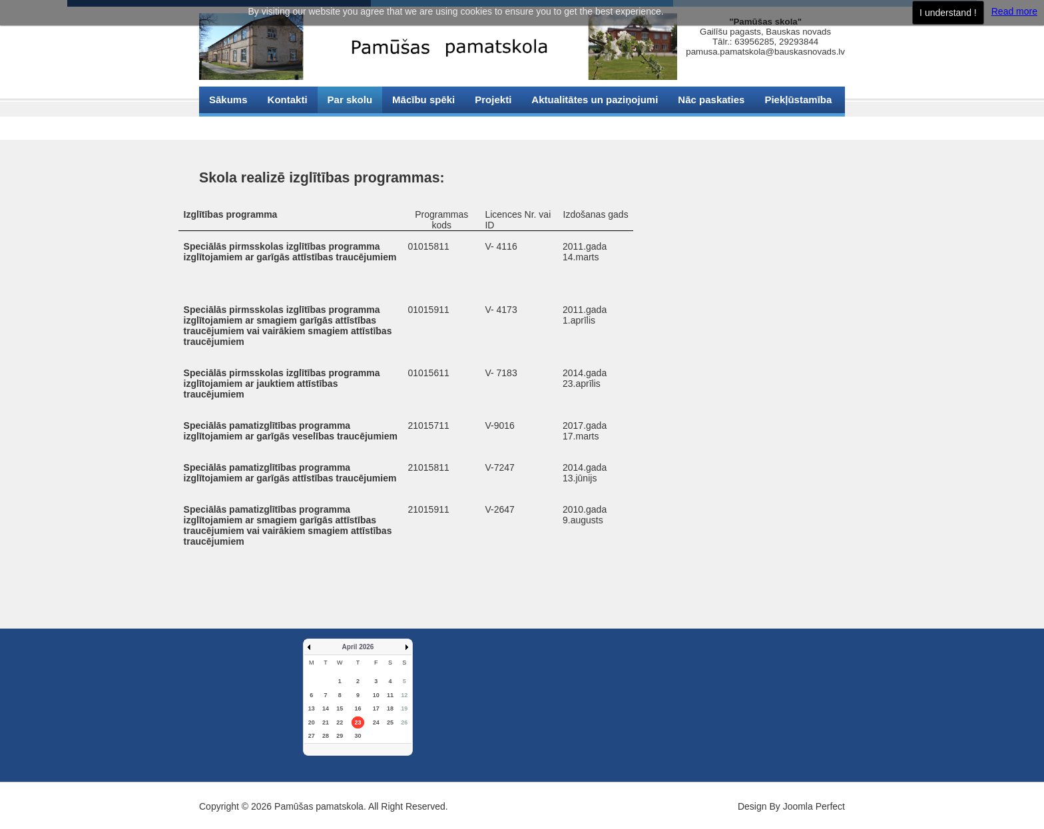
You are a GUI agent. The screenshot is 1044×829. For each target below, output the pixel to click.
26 (404, 722)
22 (339, 722)
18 (390, 708)
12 (404, 695)
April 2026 (358, 647)
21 (325, 722)
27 (311, 735)
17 (376, 708)
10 (376, 695)
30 (357, 735)
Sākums (228, 99)
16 (357, 708)
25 (390, 722)
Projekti (493, 99)
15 (339, 708)
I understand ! (948, 12)
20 (311, 722)
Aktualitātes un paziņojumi (594, 99)
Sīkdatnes (232, 126)
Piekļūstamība (798, 99)
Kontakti (288, 99)
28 (325, 735)
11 (390, 695)
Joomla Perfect (814, 806)
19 (404, 708)
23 (357, 722)
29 (339, 735)
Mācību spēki (423, 99)
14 (325, 708)
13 (311, 708)
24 (376, 722)
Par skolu (350, 99)
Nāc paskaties (711, 99)
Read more (1014, 11)
